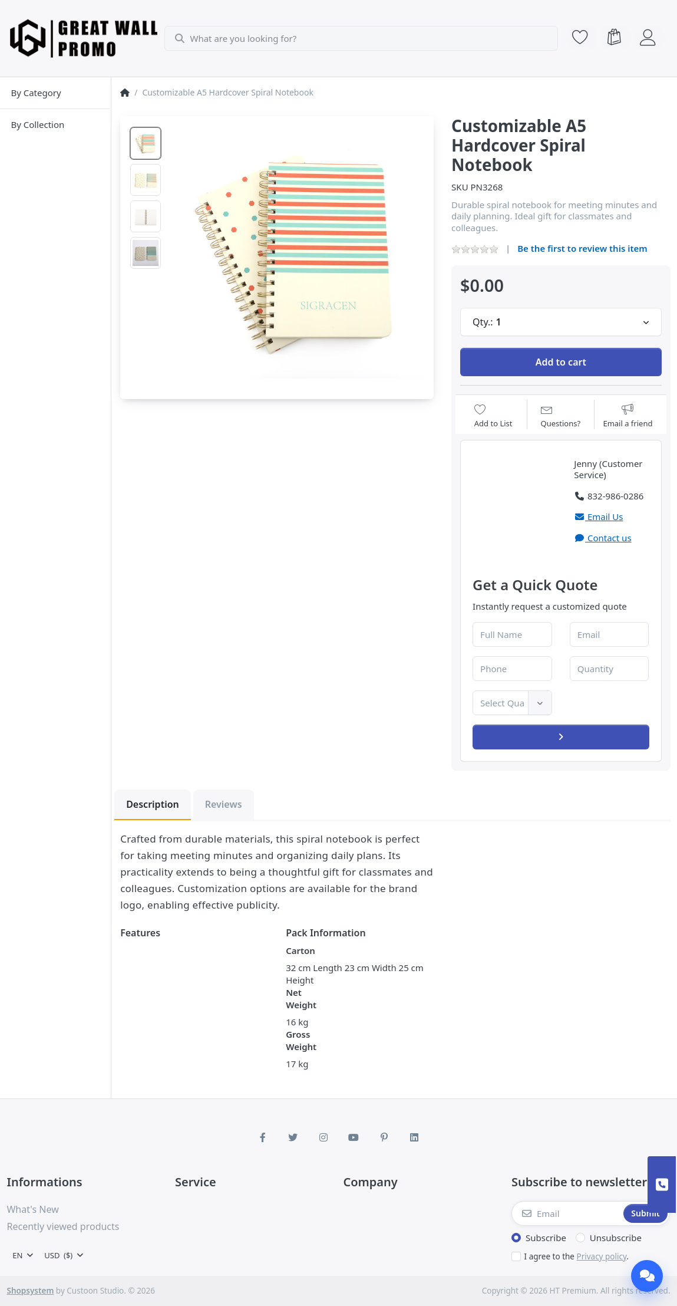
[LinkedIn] (415, 1137)
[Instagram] (323, 1137)
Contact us (602, 538)
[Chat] (647, 1276)
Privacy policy (601, 1256)
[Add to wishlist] (493, 416)
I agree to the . (576, 1256)
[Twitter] (293, 1137)
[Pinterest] (384, 1137)
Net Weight (300, 998)
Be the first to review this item (582, 248)
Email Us (598, 516)
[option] (145, 143)
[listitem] (298, 252)
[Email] (566, 1213)
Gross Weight (300, 1040)
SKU (459, 187)
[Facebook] (263, 1137)
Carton (300, 950)
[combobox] (362, 38)
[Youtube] (354, 1137)
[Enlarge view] (298, 252)
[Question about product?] (561, 416)
